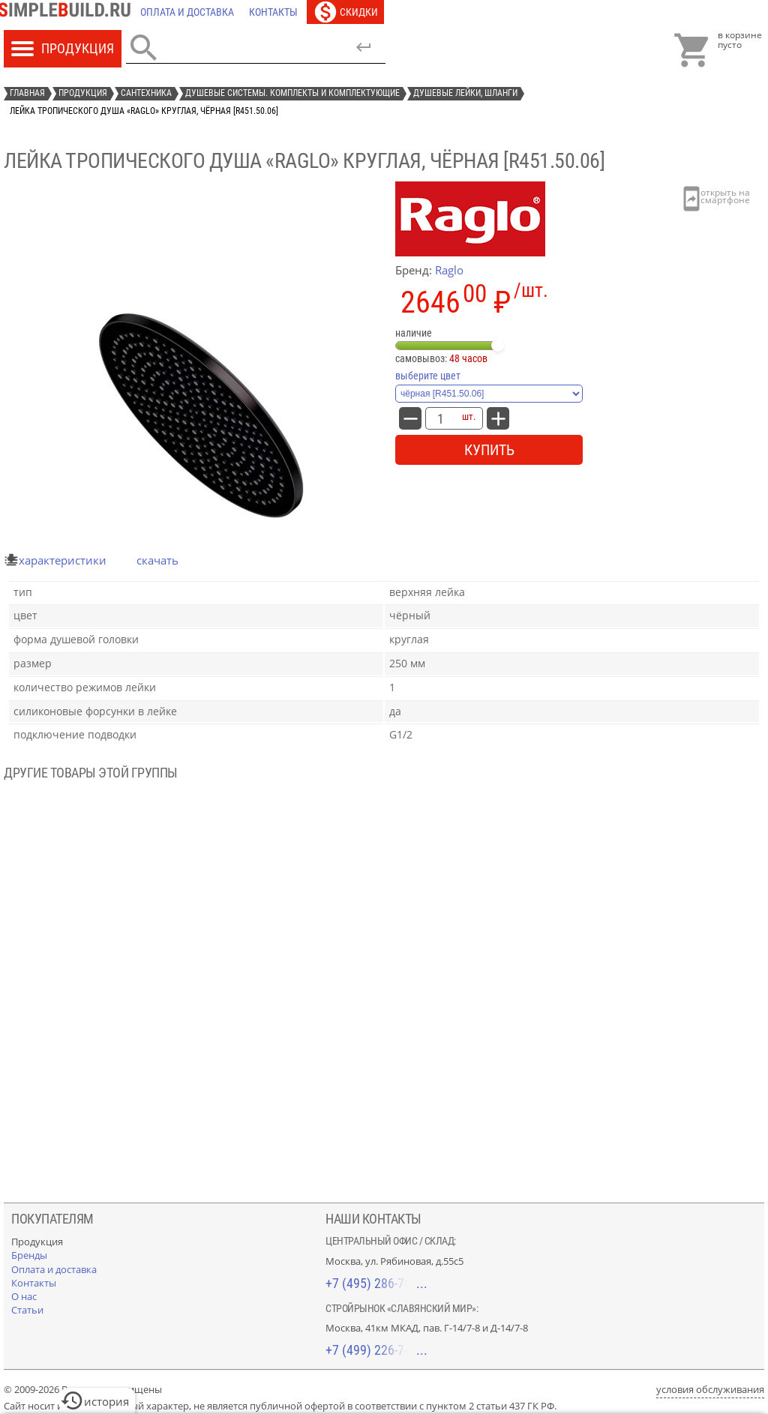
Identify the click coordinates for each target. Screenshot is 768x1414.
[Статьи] (27, 1310)
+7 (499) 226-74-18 (377, 1350)
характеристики (62, 560)
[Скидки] (345, 12)
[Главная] (68, 12)
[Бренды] (29, 1255)
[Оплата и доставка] (187, 12)
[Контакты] (273, 12)
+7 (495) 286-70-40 (377, 1283)
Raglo (449, 269)
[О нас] (24, 1296)
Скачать (157, 560)
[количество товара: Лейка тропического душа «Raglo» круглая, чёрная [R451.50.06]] (440, 418)
